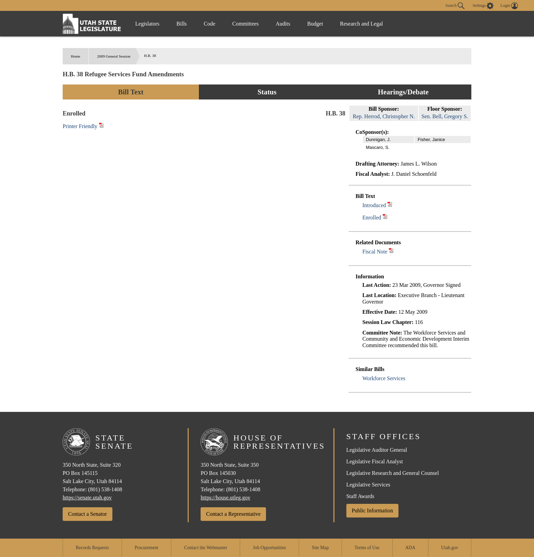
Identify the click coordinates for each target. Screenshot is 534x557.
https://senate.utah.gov (87, 497)
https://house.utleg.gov (225, 497)
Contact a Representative (233, 514)
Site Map (320, 547)
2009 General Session (113, 56)
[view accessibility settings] (483, 5)
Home (75, 56)
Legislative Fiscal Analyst (374, 461)
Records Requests (92, 547)
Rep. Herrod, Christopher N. (384, 116)
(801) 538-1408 (105, 489)
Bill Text (131, 92)
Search (455, 5)
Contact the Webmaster (205, 547)
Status (266, 92)
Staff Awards (360, 496)
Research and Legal (361, 24)
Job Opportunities (269, 547)
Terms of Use (367, 547)
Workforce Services (383, 378)
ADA (410, 547)
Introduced (374, 205)
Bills (181, 24)
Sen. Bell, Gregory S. (444, 116)
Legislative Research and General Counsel (392, 473)
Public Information (372, 510)
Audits (283, 24)
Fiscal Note (374, 251)
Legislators (147, 24)
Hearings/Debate (403, 92)
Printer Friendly (83, 126)
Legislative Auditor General (376, 450)
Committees (245, 24)
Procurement (146, 547)
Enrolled (371, 217)
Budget (315, 24)
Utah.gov (449, 547)
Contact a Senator (87, 514)
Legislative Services (368, 485)
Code (209, 24)
